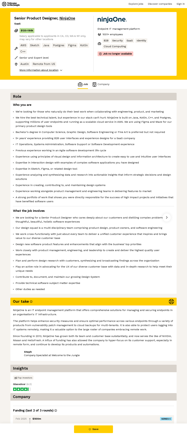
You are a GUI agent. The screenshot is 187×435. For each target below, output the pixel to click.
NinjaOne (67, 18)
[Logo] (11, 4)
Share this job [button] (23, 409)
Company (100, 84)
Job (83, 84)
